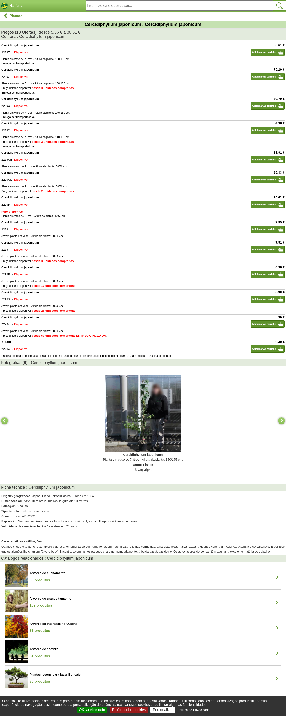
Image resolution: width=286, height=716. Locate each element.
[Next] (281, 420)
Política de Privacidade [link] (194, 710)
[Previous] (4, 420)
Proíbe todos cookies (129, 710)
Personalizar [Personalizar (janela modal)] (163, 710)
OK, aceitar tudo (92, 710)
